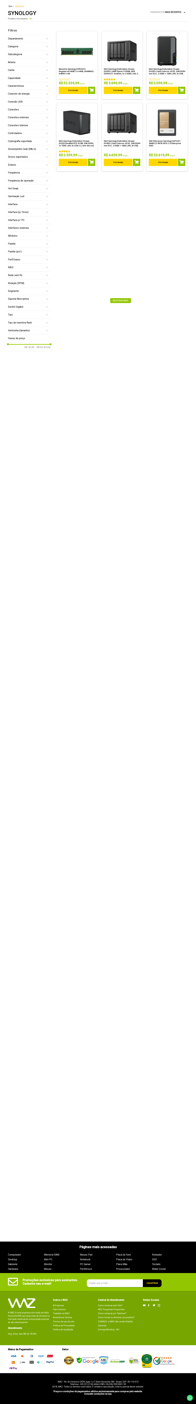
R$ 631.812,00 (43, 347)
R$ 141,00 (29, 347)
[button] (29, 38)
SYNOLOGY (19, 7)
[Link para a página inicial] (10, 6)
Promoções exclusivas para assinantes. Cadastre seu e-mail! (50, 1281)
